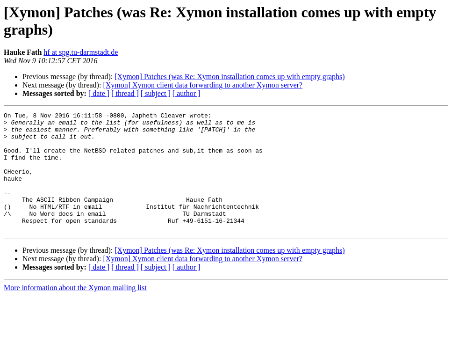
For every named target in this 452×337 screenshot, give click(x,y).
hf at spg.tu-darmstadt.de (80, 52)
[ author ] (186, 93)
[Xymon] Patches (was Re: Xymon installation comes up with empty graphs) (229, 77)
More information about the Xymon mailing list (75, 311)
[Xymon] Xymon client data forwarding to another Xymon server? (202, 85)
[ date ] (98, 93)
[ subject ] (156, 93)
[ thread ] (125, 93)
